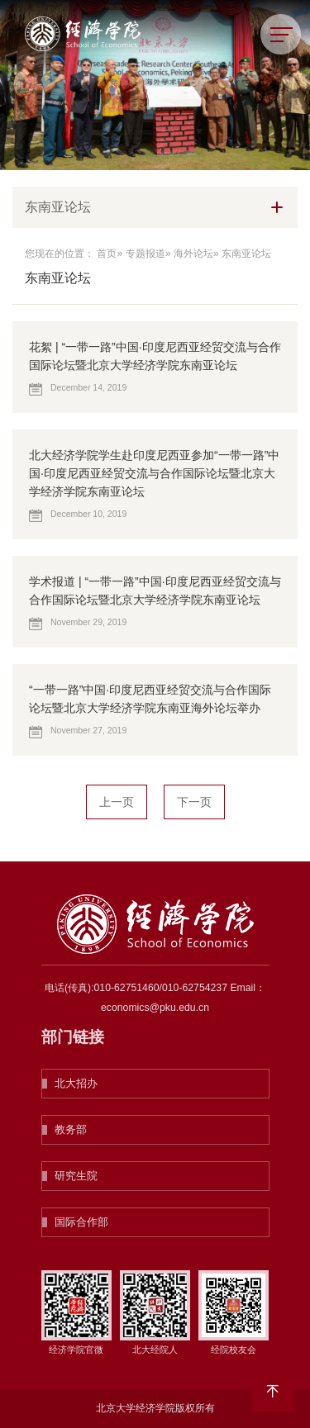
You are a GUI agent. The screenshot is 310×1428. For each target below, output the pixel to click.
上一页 (116, 802)
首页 (107, 253)
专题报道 (145, 253)
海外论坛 (193, 253)
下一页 (194, 802)
